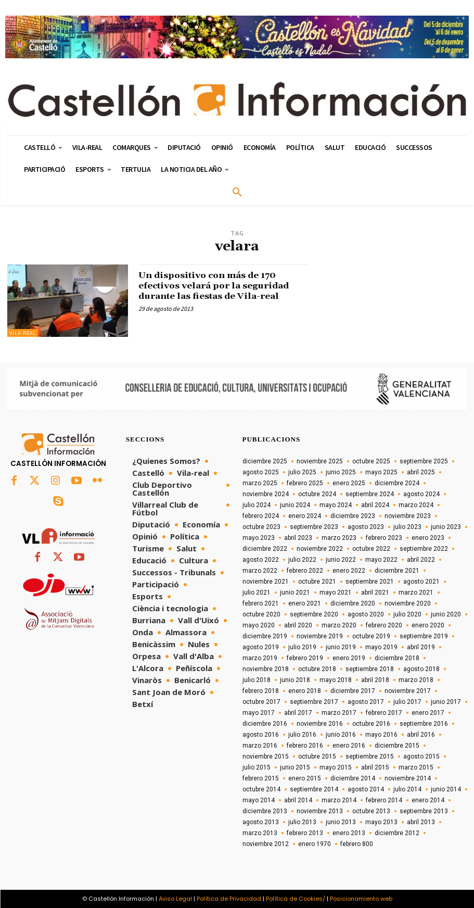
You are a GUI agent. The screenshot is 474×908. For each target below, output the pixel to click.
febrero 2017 (384, 713)
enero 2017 (428, 713)
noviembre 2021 (265, 581)
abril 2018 (375, 680)
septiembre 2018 (369, 669)
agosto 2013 (260, 822)
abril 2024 (375, 505)
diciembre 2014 (352, 778)
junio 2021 (295, 592)
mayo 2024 (335, 505)
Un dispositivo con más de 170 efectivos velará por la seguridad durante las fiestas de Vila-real (220, 285)
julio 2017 (407, 702)
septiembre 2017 (314, 702)
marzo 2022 (259, 571)
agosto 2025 (260, 472)
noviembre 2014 (408, 778)
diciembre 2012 (397, 833)
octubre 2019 (371, 636)
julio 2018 (256, 680)
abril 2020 (298, 625)
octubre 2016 (371, 724)
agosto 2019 (260, 647)
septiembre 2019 (424, 636)
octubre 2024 (317, 494)
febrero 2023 (384, 538)
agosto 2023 (366, 527)
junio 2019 (341, 647)
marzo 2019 (259, 658)
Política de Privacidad (229, 898)
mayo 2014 (258, 800)
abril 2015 (375, 767)
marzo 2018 (416, 680)
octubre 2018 (317, 669)
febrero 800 (356, 844)
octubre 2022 (371, 549)
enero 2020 (428, 625)
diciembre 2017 (352, 691)
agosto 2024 (421, 494)
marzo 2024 (416, 505)
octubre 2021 (317, 581)
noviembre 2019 (320, 636)
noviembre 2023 (408, 516)
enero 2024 (304, 516)
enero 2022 (348, 571)
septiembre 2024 (369, 494)
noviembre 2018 (265, 669)
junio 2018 (295, 680)
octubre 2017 (261, 702)
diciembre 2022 (264, 549)
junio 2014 (446, 789)
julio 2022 (302, 560)
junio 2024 (295, 505)
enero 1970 (314, 844)
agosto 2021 (421, 581)
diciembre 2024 (397, 483)
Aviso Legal (175, 898)
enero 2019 (348, 658)
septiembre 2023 (314, 527)
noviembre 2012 (265, 844)
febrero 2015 (260, 778)
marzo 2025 (259, 483)
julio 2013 (302, 822)
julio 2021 (256, 592)
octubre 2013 (371, 811)
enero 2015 (304, 778)
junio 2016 (341, 735)
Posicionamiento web (361, 898)
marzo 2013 (259, 833)
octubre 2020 (261, 614)
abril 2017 (298, 713)
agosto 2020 (366, 614)
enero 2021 (304, 603)
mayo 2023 (258, 538)
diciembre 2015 (397, 745)
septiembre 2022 (424, 549)
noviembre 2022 (320, 549)
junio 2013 (341, 822)
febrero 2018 (260, 691)
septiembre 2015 (369, 756)
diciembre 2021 (397, 571)
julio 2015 (256, 767)
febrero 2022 (305, 571)
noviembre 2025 (320, 461)
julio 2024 (256, 505)
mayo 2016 (381, 735)
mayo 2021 (335, 592)
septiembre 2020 (314, 614)
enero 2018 (304, 691)
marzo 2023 (339, 538)
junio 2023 (446, 527)
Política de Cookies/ (295, 898)
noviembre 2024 (265, 494)
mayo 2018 (335, 680)
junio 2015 (295, 767)
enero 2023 (428, 538)
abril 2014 (298, 800)
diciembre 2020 (352, 603)
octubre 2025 (371, 461)
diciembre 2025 (264, 461)
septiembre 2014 (314, 789)
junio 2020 (446, 614)
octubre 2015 (317, 756)
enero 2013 (348, 833)
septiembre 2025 (424, 461)
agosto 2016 (260, 735)
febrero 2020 (384, 625)
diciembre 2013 (264, 811)
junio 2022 (341, 560)
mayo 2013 (381, 822)
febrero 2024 (260, 516)
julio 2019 (302, 647)
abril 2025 (421, 472)
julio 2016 (302, 735)
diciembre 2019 (264, 636)
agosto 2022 (260, 560)
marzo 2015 (416, 767)
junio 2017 (446, 702)
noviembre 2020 (408, 603)
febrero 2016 (305, 745)
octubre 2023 (261, 527)
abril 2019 (421, 647)
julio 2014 (407, 789)
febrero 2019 (305, 658)
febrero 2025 (305, 483)
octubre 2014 (261, 789)
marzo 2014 (339, 800)
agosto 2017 (366, 702)
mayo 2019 (381, 647)
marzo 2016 (259, 745)
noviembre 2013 (320, 811)
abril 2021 (375, 592)
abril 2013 (421, 822)
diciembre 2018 (397, 658)
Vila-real (22, 333)
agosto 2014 (366, 789)
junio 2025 (341, 472)
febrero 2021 (260, 603)
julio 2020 (407, 614)
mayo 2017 (258, 713)
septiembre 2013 (424, 811)
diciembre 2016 (264, 724)
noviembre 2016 (320, 724)
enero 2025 (348, 483)
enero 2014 (428, 800)
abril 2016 (421, 735)
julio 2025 (302, 472)
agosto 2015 (421, 756)
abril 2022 (421, 560)
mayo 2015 (335, 767)
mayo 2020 (258, 625)
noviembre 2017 (408, 691)
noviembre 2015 (265, 756)
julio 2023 (407, 527)
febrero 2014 (384, 800)
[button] (237, 192)
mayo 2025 (381, 472)
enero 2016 (348, 745)
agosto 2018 (421, 669)
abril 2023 (298, 538)
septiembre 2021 (369, 581)
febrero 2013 (305, 833)
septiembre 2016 (424, 724)
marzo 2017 (339, 713)
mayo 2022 (381, 560)
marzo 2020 (339, 625)
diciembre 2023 (352, 516)
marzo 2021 (416, 592)
